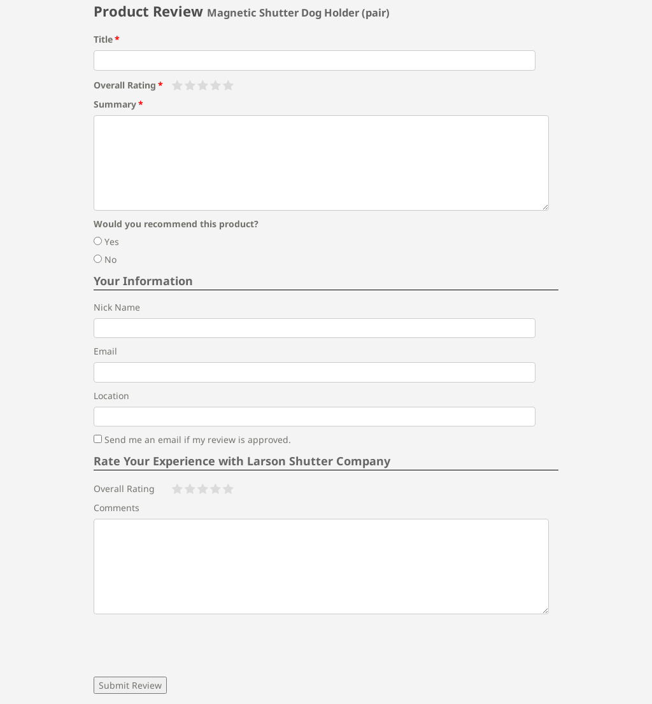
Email (105, 351)
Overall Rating (125, 85)
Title (103, 39)
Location (111, 396)
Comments (116, 508)
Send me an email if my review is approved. (192, 439)
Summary (115, 104)
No (105, 259)
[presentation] (190, 645)
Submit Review (130, 685)
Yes (106, 242)
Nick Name (117, 307)
